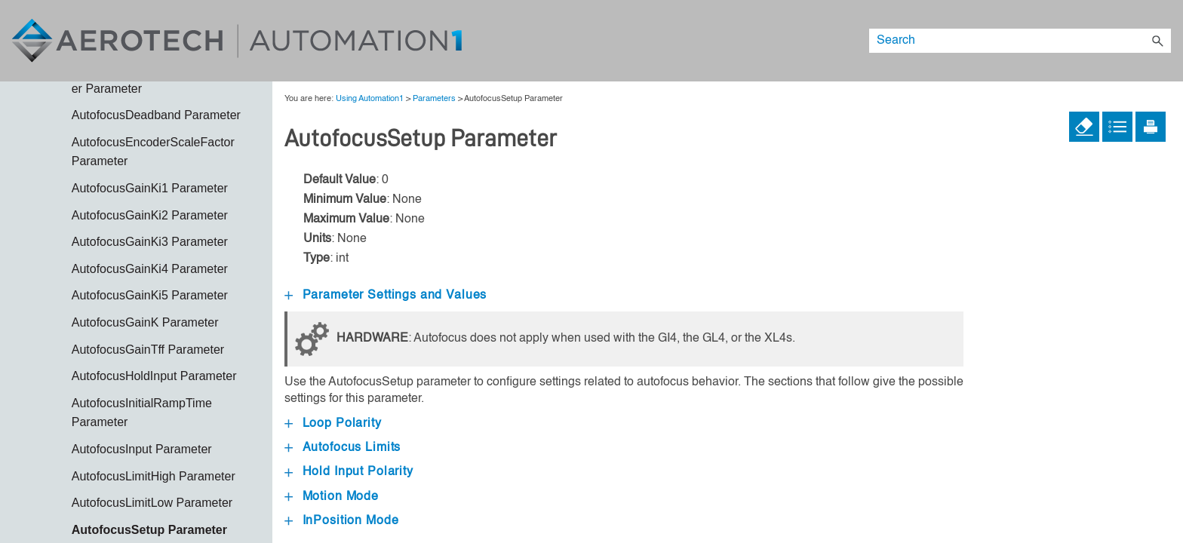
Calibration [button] (152, 281)
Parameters (434, 99)
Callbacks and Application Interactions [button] (152, 317)
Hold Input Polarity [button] (348, 472)
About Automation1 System (140, 114)
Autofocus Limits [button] (342, 448)
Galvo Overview (152, 505)
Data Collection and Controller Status (152, 363)
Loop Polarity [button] (333, 424)
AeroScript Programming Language (152, 218)
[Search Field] (1020, 41)
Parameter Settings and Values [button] (385, 296)
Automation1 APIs (152, 254)
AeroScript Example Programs (152, 182)
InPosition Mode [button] (341, 521)
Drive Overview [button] (152, 399)
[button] (1157, 41)
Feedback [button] (152, 479)
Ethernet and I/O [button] (152, 452)
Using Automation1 (140, 150)
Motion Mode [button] (331, 497)
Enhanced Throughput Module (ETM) (147, 425)
